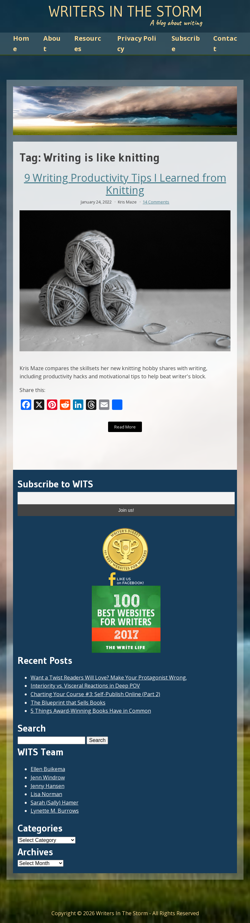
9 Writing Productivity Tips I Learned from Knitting (125, 184)
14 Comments (156, 202)
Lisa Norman (46, 794)
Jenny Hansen (47, 786)
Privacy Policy (136, 43)
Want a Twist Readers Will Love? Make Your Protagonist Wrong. (109, 677)
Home (21, 43)
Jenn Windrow (48, 777)
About (52, 43)
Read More (125, 427)
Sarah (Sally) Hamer (54, 802)
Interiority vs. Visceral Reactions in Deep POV (85, 685)
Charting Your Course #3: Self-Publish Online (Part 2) (95, 694)
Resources (87, 43)
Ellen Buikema (48, 769)
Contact (225, 43)
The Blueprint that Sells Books (68, 702)
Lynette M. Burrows (55, 810)
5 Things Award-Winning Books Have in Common (91, 710)
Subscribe (186, 43)
